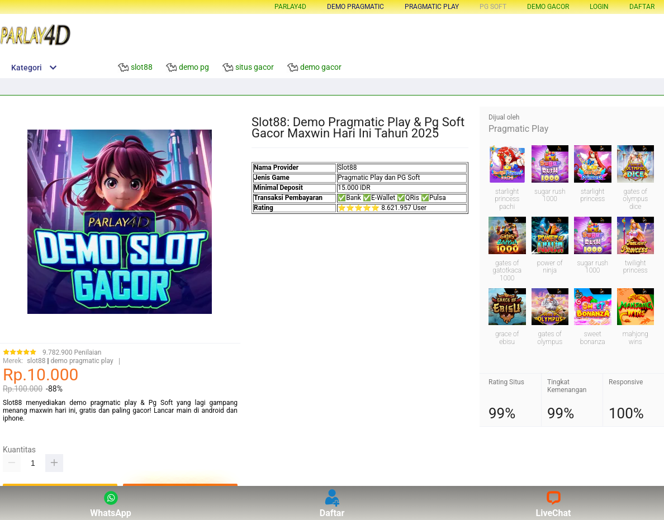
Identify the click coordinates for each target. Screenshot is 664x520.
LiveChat (553, 503)
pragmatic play (432, 7)
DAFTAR (641, 7)
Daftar (332, 503)
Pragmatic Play (518, 128)
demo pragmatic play (81, 361)
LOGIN (599, 7)
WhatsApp (110, 503)
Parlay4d (290, 7)
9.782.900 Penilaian (71, 352)
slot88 (36, 361)
